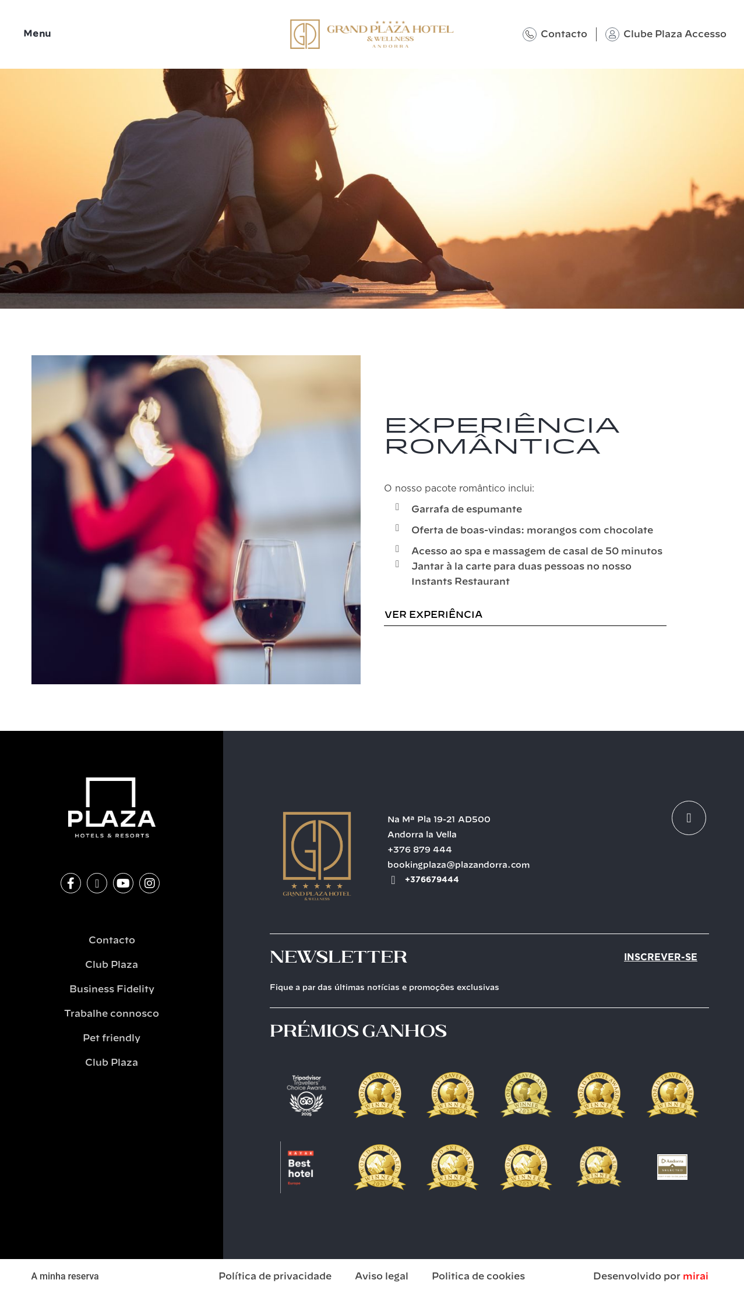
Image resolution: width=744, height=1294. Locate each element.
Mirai (695, 1276)
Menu (37, 34)
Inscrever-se (660, 957)
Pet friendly (111, 1038)
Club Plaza (111, 965)
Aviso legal (381, 1276)
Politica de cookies (478, 1276)
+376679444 (432, 880)
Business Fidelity (111, 989)
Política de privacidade (275, 1276)
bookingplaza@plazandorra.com (458, 865)
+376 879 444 (419, 850)
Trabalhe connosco (111, 1014)
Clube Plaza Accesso (675, 34)
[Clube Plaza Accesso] (612, 34)
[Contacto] (530, 34)
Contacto (564, 34)
